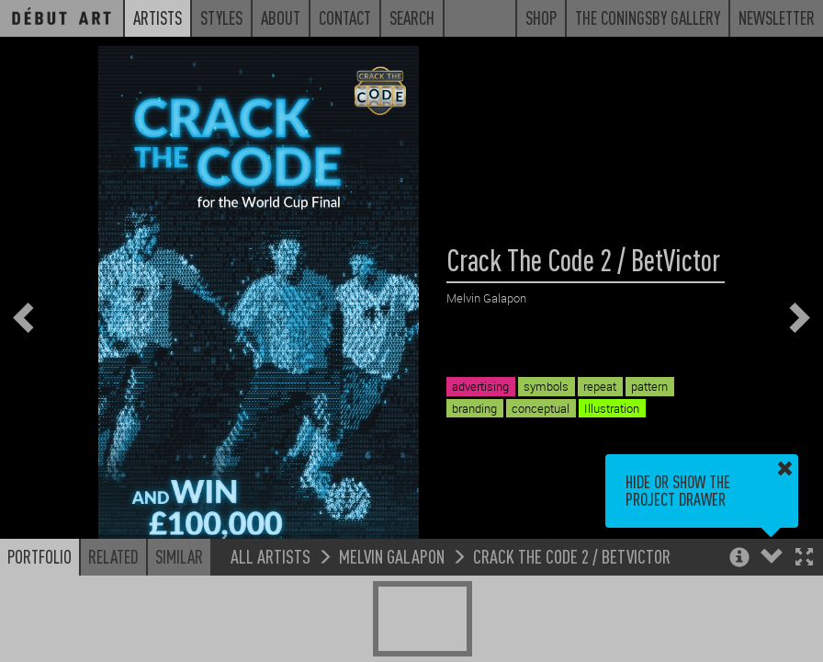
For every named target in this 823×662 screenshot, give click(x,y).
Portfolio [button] (39, 556)
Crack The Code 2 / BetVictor (572, 555)
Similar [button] (179, 556)
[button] (804, 558)
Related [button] (113, 556)
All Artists (270, 555)
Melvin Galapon (392, 555)
